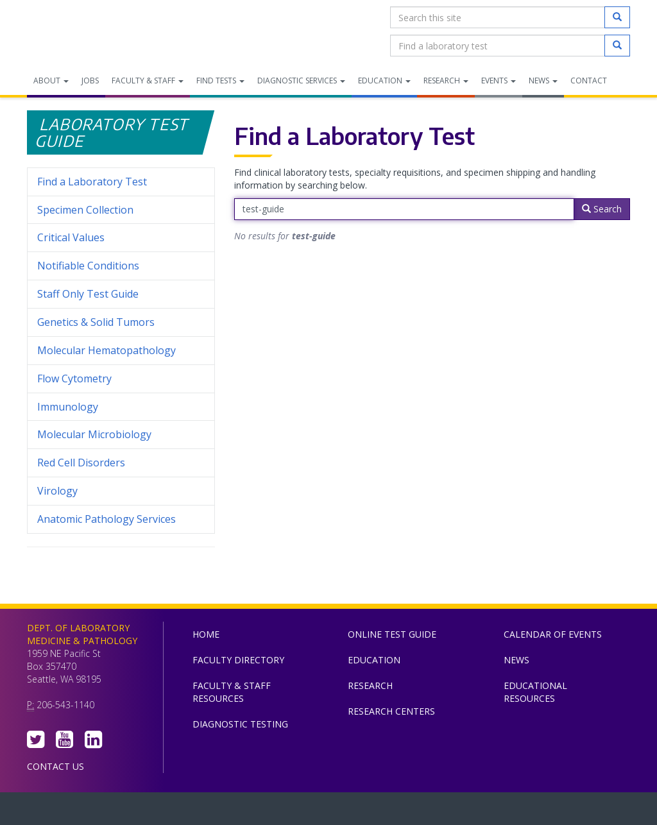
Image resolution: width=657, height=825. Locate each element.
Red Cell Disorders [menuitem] (81, 462)
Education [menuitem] (384, 80)
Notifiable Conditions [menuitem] (121, 266)
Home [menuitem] (205, 634)
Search (602, 209)
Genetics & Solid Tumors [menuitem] (96, 322)
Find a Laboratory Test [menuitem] (92, 181)
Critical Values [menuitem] (71, 237)
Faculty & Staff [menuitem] (147, 80)
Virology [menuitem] (121, 491)
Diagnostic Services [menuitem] (301, 80)
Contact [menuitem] (588, 80)
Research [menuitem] (445, 80)
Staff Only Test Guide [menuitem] (121, 294)
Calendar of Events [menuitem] (553, 634)
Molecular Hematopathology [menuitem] (106, 350)
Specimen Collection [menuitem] (85, 210)
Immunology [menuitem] (67, 407)
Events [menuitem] (498, 80)
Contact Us (55, 766)
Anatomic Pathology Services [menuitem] (106, 519)
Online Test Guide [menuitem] (392, 634)
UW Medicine (222, 811)
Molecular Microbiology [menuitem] (94, 434)
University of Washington (383, 811)
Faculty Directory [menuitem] (238, 660)
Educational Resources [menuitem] (535, 691)
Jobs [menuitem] (90, 80)
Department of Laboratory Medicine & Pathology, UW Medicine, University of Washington (92, 31)
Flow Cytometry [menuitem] (74, 378)
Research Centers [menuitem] (391, 711)
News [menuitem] (543, 80)
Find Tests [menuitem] (220, 80)
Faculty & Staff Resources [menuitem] (231, 691)
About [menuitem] (51, 80)
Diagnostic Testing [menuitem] (240, 724)
